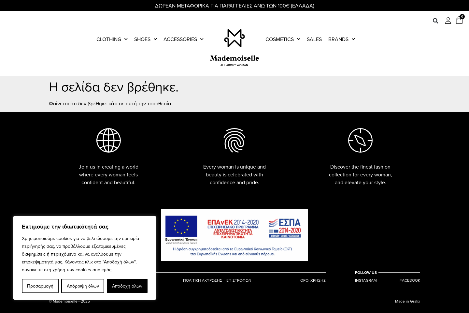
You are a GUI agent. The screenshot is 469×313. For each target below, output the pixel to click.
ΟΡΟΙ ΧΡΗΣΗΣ (313, 280)
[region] (84, 258)
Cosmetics (282, 39)
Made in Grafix (407, 301)
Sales (314, 39)
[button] (435, 21)
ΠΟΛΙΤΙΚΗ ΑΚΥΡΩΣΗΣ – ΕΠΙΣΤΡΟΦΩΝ (217, 280)
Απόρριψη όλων (82, 286)
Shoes (145, 39)
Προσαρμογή (40, 286)
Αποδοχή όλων (127, 286)
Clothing (112, 39)
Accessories (183, 39)
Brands (341, 39)
